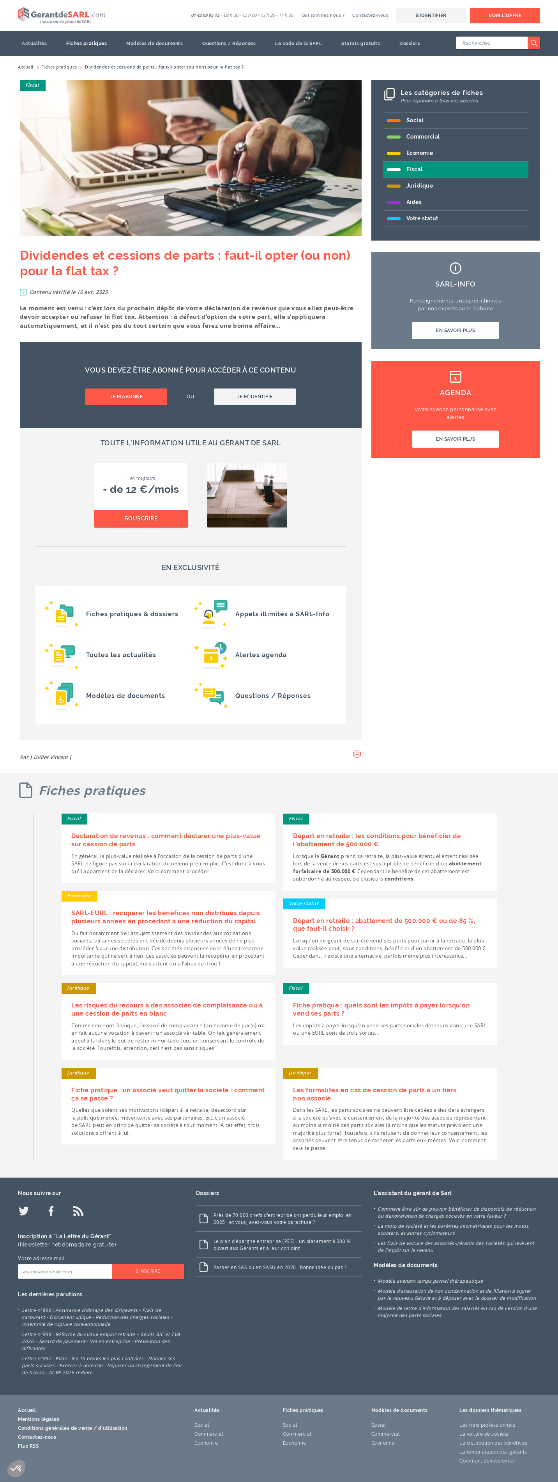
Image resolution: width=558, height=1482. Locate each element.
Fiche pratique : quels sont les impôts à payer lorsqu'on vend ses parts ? (381, 1009)
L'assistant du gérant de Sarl (413, 1193)
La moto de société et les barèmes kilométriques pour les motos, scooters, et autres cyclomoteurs (454, 1229)
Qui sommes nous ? (323, 15)
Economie (419, 153)
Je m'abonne (126, 396)
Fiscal (32, 85)
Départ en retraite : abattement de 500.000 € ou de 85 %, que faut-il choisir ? (384, 925)
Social (415, 120)
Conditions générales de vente (55, 1428)
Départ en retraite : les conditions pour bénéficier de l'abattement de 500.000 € (377, 840)
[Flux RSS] (78, 1211)
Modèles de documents (154, 43)
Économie (206, 1443)
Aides (414, 202)
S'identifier (431, 15)
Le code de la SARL (298, 43)
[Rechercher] (534, 43)
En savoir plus (455, 330)
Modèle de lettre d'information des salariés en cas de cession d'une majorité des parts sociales (457, 1311)
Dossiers (409, 43)
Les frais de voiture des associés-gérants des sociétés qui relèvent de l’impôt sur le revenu (456, 1246)
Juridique (419, 186)
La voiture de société (484, 1434)
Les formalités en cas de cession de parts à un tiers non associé (374, 1094)
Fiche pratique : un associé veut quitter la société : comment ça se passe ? (168, 1094)
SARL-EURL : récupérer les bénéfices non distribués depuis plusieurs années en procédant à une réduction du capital (165, 917)
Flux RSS (28, 1446)
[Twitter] (24, 1211)
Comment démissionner (487, 1461)
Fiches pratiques (86, 43)
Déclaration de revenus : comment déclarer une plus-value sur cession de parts (165, 840)
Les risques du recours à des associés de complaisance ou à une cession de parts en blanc (167, 1009)
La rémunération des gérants (493, 1452)
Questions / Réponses (229, 43)
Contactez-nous (370, 15)
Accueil (27, 1410)
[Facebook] (51, 1211)
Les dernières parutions (50, 1294)
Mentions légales (38, 1419)
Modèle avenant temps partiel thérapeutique (430, 1281)
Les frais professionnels (487, 1425)
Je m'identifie (255, 396)
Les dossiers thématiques (490, 1410)
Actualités (34, 43)
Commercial (423, 137)
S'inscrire (148, 1271)
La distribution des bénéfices (493, 1443)
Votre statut (422, 218)
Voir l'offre (505, 15)
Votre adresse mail (41, 1258)
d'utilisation (112, 1428)
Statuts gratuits (360, 43)
